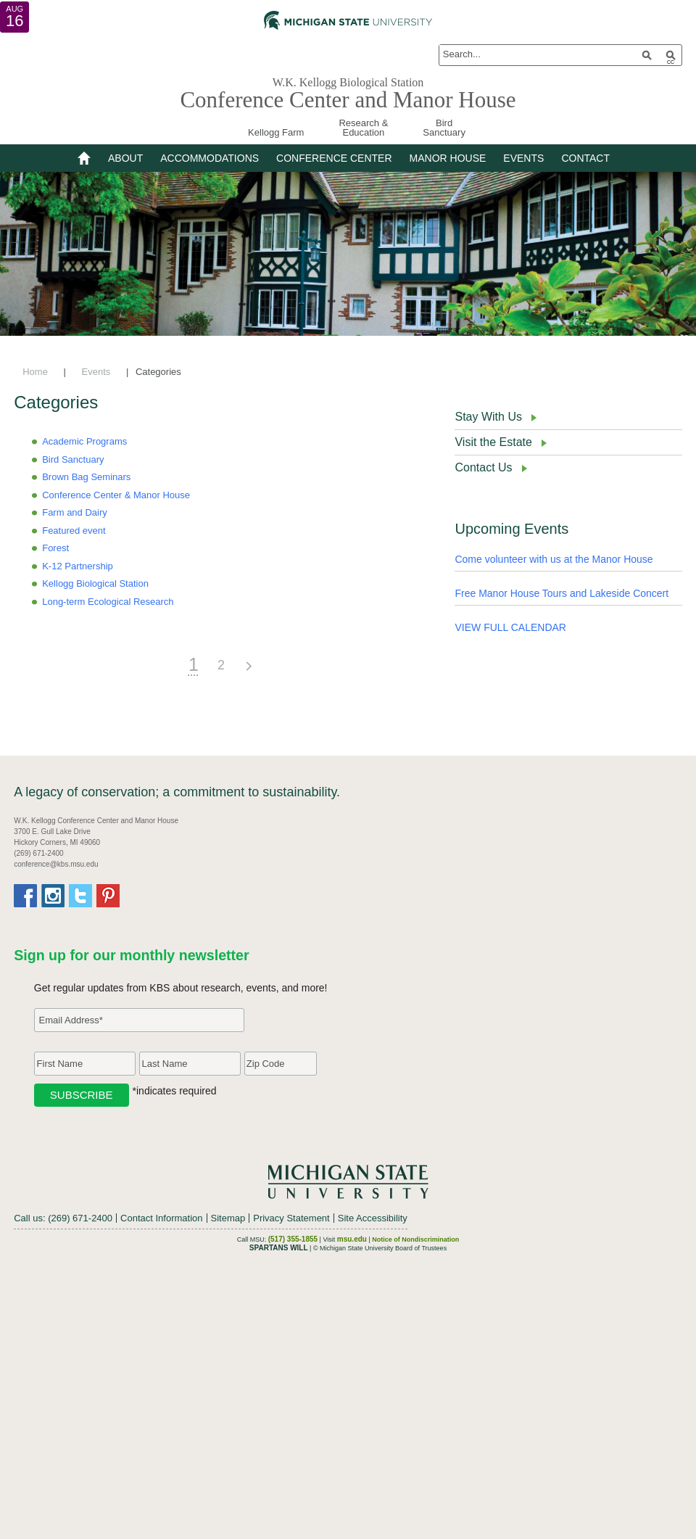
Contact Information (161, 1218)
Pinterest (108, 895)
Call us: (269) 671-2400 (63, 1218)
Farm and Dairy (74, 512)
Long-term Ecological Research (107, 601)
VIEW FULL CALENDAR (510, 627)
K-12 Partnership (77, 566)
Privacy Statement (291, 1218)
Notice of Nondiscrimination (415, 1239)
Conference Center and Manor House (347, 99)
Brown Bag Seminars (86, 476)
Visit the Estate (493, 442)
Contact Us (483, 467)
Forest (55, 547)
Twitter (80, 895)
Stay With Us (488, 416)
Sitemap (228, 1218)
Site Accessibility (372, 1218)
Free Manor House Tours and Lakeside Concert (561, 593)
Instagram (53, 895)
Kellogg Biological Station (95, 583)
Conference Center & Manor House (116, 495)
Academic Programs (84, 441)
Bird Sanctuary (73, 459)
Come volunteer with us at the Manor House (553, 559)
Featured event (73, 530)
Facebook (25, 895)
